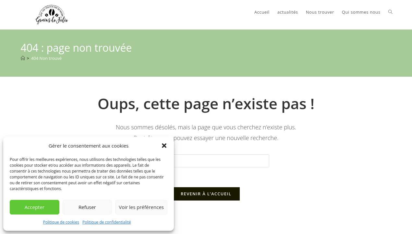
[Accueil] (23, 58)
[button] (164, 145)
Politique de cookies (61, 222)
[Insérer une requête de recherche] (206, 160)
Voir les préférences (141, 207)
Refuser (87, 207)
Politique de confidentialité (106, 222)
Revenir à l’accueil (206, 194)
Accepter (34, 207)
